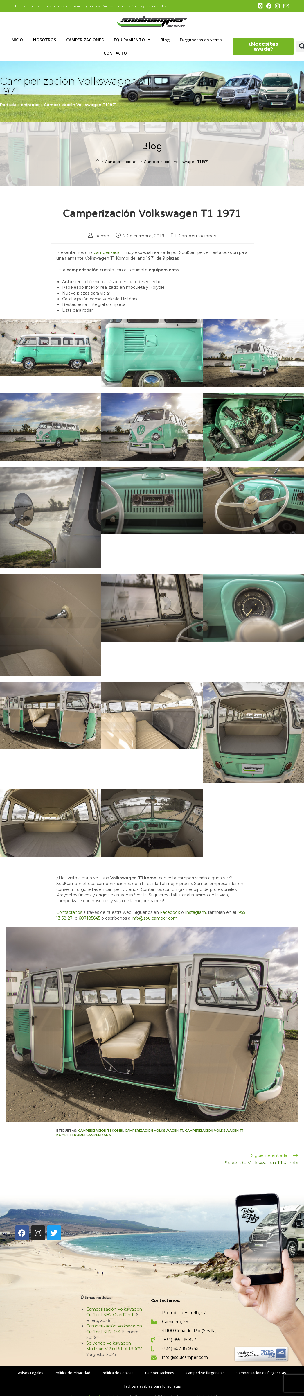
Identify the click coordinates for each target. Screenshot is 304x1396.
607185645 (89, 918)
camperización (108, 252)
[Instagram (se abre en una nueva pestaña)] (277, 6)
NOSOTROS (44, 39)
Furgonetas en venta (201, 39)
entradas (30, 104)
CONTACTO (115, 53)
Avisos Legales (30, 1372)
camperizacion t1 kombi (100, 1130)
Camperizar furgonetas (205, 1372)
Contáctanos (69, 912)
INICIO (16, 39)
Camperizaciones (197, 235)
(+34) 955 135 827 (179, 1339)
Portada (8, 104)
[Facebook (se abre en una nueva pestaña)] (268, 6)
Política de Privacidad (72, 1372)
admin (102, 235)
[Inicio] (97, 161)
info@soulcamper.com (154, 918)
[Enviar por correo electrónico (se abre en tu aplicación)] (285, 6)
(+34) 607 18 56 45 (180, 1348)
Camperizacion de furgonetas (261, 1372)
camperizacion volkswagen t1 (154, 1130)
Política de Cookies (118, 1372)
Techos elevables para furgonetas (152, 1386)
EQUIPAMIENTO (132, 40)
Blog (165, 39)
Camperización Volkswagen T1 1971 (176, 161)
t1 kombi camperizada (90, 1135)
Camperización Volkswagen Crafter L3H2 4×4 (114, 1328)
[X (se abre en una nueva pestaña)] (260, 6)
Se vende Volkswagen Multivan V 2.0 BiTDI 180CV (114, 1346)
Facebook (170, 912)
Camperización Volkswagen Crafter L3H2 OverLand (114, 1312)
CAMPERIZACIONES (85, 39)
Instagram (195, 912)
